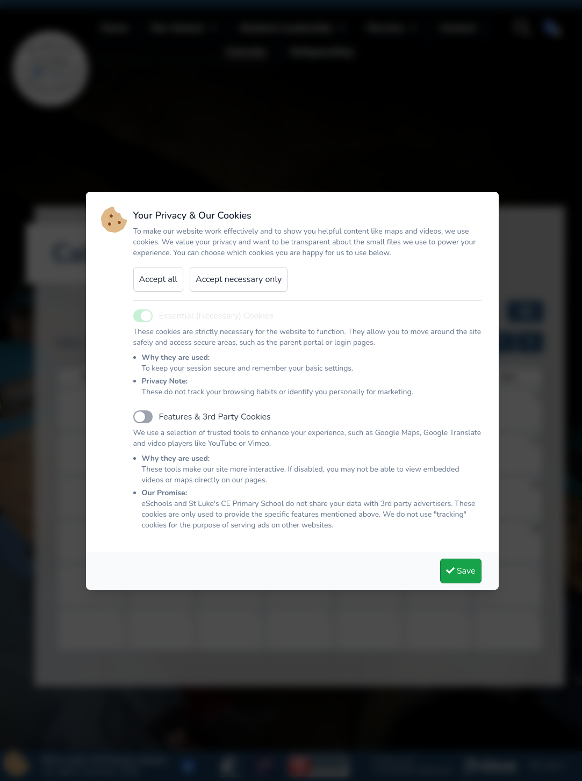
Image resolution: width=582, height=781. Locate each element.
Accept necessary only (239, 279)
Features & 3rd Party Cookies (215, 417)
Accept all (158, 279)
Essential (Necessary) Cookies (216, 316)
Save (461, 571)
